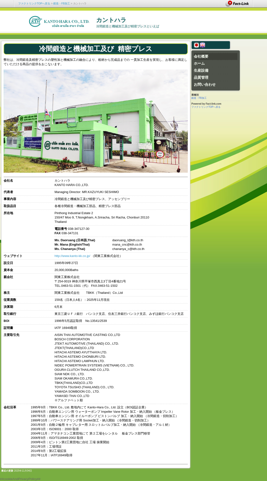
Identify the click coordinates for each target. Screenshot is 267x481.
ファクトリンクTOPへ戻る (34, 3)
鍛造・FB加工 (61, 3)
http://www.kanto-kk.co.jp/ (72, 256)
